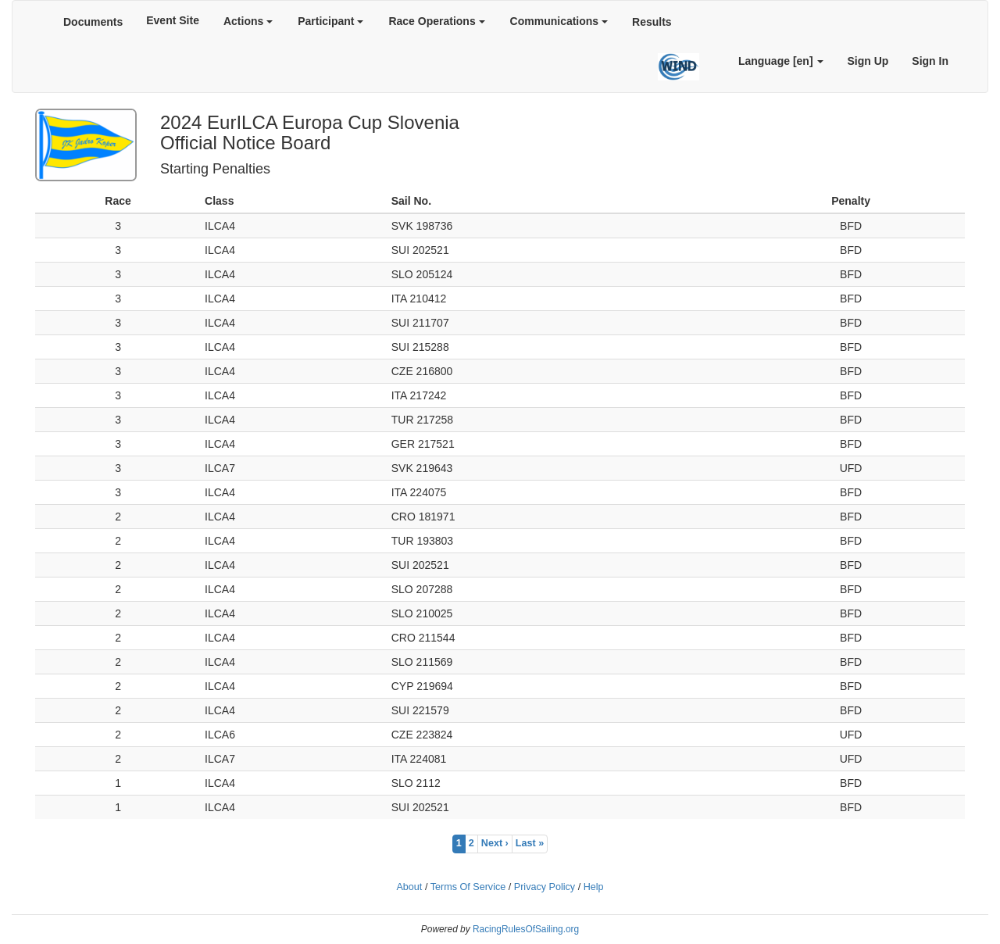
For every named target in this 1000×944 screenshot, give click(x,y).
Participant (330, 21)
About (409, 886)
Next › (495, 843)
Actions (248, 21)
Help (594, 886)
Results (652, 22)
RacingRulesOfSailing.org (526, 929)
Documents (93, 22)
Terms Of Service (468, 886)
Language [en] (781, 61)
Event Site (172, 20)
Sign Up (867, 61)
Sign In (930, 61)
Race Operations (436, 21)
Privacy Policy (544, 886)
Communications (559, 21)
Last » (530, 843)
